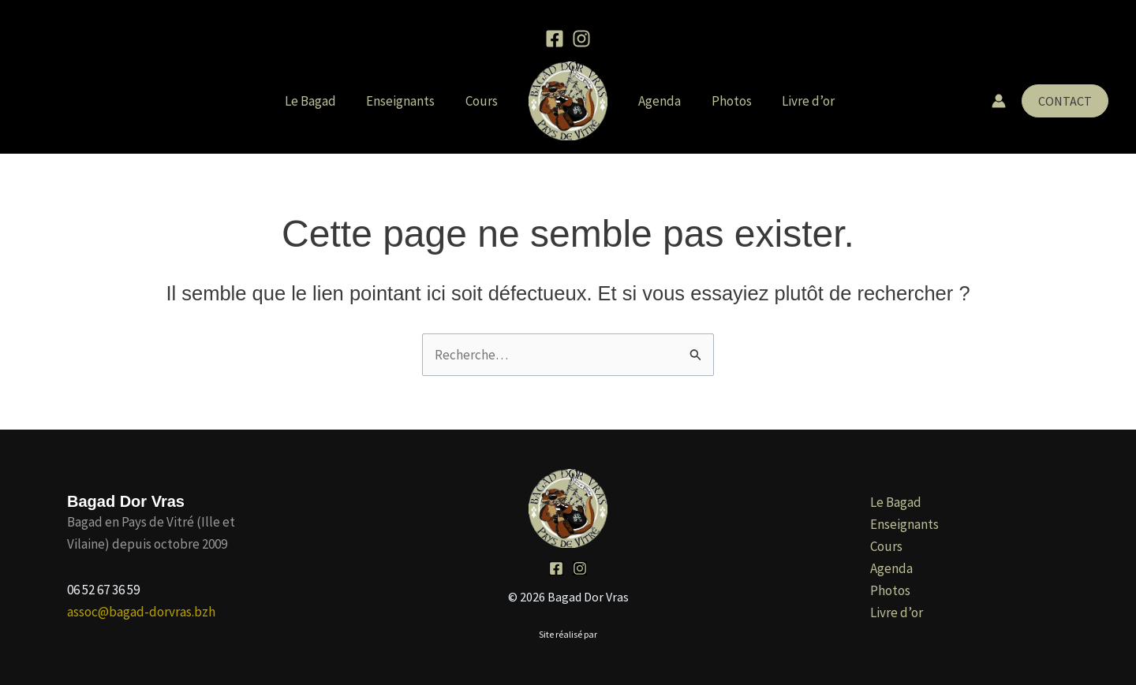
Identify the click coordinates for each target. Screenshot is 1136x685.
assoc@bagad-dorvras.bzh (141, 611)
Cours (483, 101)
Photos (726, 101)
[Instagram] (581, 38)
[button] (1065, 100)
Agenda (658, 101)
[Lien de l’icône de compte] (999, 101)
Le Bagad (319, 101)
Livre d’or (799, 101)
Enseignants (406, 101)
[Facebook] (554, 38)
